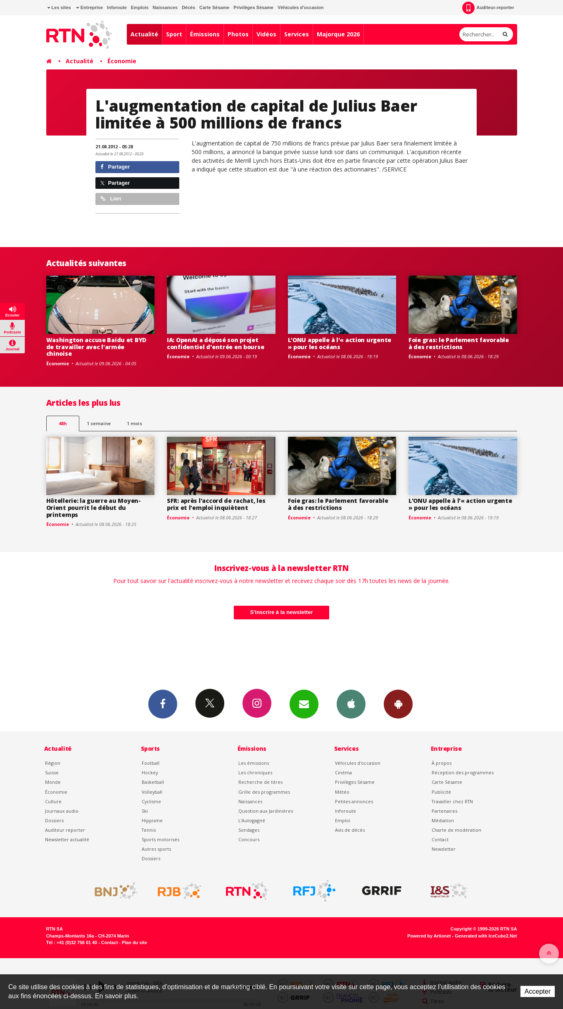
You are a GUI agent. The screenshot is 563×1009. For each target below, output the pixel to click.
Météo (342, 792)
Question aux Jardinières (265, 811)
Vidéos (266, 34)
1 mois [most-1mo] (134, 423)
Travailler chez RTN (452, 801)
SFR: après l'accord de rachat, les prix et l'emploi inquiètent (216, 504)
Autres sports (156, 849)
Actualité (144, 34)
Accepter (538, 991)
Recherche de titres (260, 782)
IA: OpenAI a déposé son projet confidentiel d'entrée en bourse (215, 343)
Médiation (443, 820)
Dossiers (54, 820)
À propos (441, 763)
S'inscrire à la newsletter (281, 612)
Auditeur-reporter (488, 8)
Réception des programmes (463, 772)
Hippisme (152, 820)
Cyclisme (151, 801)
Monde (53, 782)
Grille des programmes (264, 792)
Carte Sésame (215, 7)
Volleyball (152, 792)
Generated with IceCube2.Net (486, 935)
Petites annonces (354, 801)
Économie (121, 61)
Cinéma (343, 772)
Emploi (342, 820)
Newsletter (444, 849)
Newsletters (304, 704)
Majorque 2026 (338, 34)
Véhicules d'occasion (300, 7)
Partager (115, 167)
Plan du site (134, 942)
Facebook (162, 704)
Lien (110, 198)
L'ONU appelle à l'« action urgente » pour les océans (339, 343)
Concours (248, 839)
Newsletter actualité (67, 839)
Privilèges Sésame (253, 7)
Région (52, 763)
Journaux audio (61, 811)
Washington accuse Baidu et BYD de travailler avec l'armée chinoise (96, 347)
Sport (174, 34)
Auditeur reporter (65, 830)
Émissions (205, 34)
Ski (145, 811)
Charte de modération (456, 830)
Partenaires (444, 811)
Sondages (248, 830)
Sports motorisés (160, 839)
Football (150, 763)
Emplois (140, 7)
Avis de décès (350, 830)
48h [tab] (63, 423)
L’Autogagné (251, 820)
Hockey (150, 772)
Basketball (153, 782)
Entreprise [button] (89, 7)
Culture (53, 801)
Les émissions (253, 763)
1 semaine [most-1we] (99, 423)
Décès (188, 7)
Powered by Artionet (429, 935)
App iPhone (351, 704)
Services (296, 34)
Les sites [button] (59, 7)
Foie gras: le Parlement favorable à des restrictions (459, 343)
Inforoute (117, 7)
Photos (238, 34)
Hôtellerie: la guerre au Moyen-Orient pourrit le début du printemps (93, 508)
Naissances (165, 7)
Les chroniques (255, 772)
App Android (398, 704)
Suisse (52, 772)
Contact (440, 839)
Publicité (441, 792)
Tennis (149, 830)
